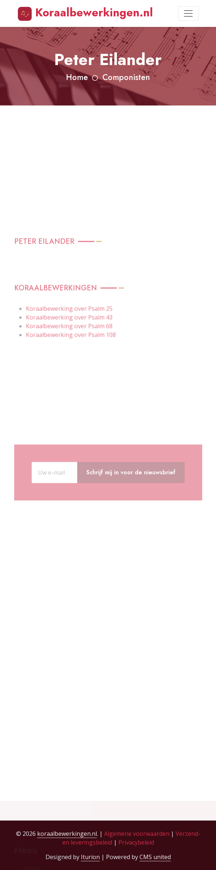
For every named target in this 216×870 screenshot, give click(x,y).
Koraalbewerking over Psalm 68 (69, 375)
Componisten (126, 77)
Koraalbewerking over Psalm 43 (69, 367)
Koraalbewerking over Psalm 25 (69, 358)
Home (77, 77)
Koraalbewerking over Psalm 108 (71, 384)
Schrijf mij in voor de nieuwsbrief (131, 488)
